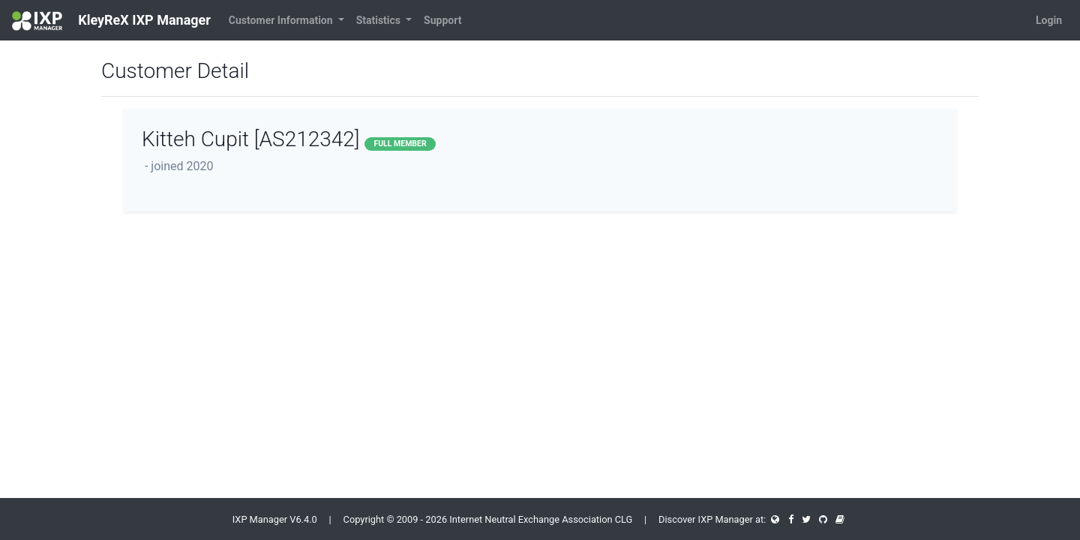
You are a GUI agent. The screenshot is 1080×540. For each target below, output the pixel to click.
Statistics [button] (380, 20)
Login (1049, 20)
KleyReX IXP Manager (111, 21)
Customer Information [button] (282, 20)
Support (442, 20)
